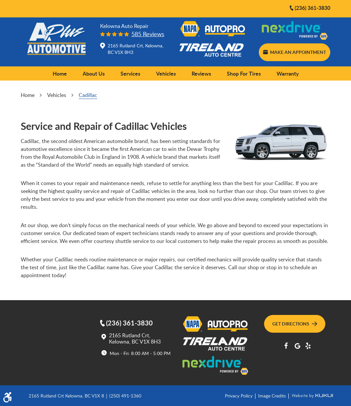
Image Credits (272, 395)
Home (60, 73)
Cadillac (88, 95)
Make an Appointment (294, 52)
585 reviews (147, 34)
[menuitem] (59, 73)
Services (130, 73)
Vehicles (166, 73)
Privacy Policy (239, 395)
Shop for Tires (244, 73)
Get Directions (294, 323)
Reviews (201, 73)
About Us (94, 73)
